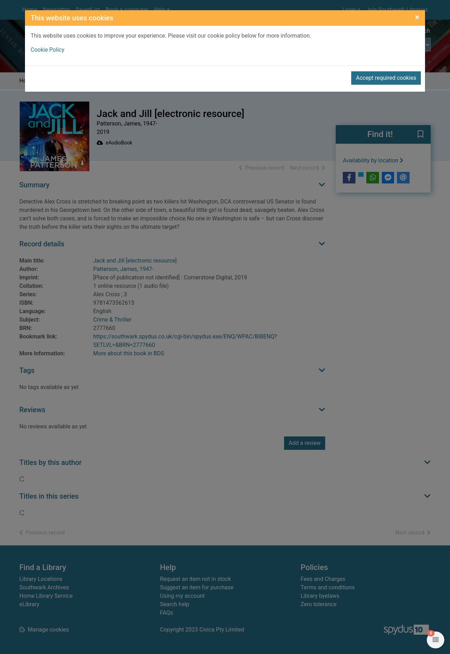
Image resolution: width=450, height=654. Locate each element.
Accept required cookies (386, 78)
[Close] (417, 17)
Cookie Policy (47, 49)
